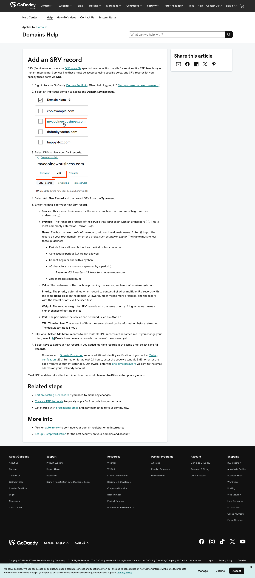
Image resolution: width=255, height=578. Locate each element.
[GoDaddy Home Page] (23, 543)
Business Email (234, 475)
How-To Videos (66, 17)
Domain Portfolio (76, 85)
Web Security (234, 495)
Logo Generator (235, 501)
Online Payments (235, 514)
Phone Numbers (235, 520)
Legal (12, 495)
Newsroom (14, 501)
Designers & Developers (119, 482)
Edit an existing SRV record (52, 394)
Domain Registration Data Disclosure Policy (68, 482)
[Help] (200, 5)
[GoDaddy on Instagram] (212, 543)
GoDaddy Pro (158, 475)
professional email (67, 407)
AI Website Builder (236, 469)
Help (50, 17)
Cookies (242, 560)
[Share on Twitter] (205, 64)
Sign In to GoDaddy (200, 463)
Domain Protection (71, 355)
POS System (233, 507)
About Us (13, 463)
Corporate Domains (117, 488)
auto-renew (52, 427)
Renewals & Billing (200, 469)
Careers (13, 469)
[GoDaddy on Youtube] (243, 543)
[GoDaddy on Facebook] (202, 543)
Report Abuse (53, 469)
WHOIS (111, 469)
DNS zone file (73, 68)
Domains (41, 27)
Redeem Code (114, 495)
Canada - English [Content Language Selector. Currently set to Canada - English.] (57, 543)
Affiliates (155, 463)
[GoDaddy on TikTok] (222, 543)
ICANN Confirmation (117, 475)
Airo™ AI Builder (174, 5)
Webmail (111, 463)
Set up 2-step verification (50, 433)
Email (81, 5)
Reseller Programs (160, 469)
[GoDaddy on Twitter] (232, 543)
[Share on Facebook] (187, 64)
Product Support (54, 463)
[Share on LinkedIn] (196, 64)
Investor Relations (18, 488)
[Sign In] (232, 5)
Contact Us (87, 17)
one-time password (124, 363)
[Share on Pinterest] (213, 64)
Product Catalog (115, 501)
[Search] (229, 34)
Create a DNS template (49, 401)
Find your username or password (138, 85)
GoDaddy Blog (16, 482)
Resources (51, 475)
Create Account (198, 475)
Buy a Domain (234, 463)
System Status (107, 17)
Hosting (231, 488)
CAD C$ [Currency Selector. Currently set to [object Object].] (82, 543)
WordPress (232, 482)
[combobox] (177, 34)
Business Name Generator (120, 507)
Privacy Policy (225, 560)
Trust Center (15, 507)
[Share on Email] (178, 64)
